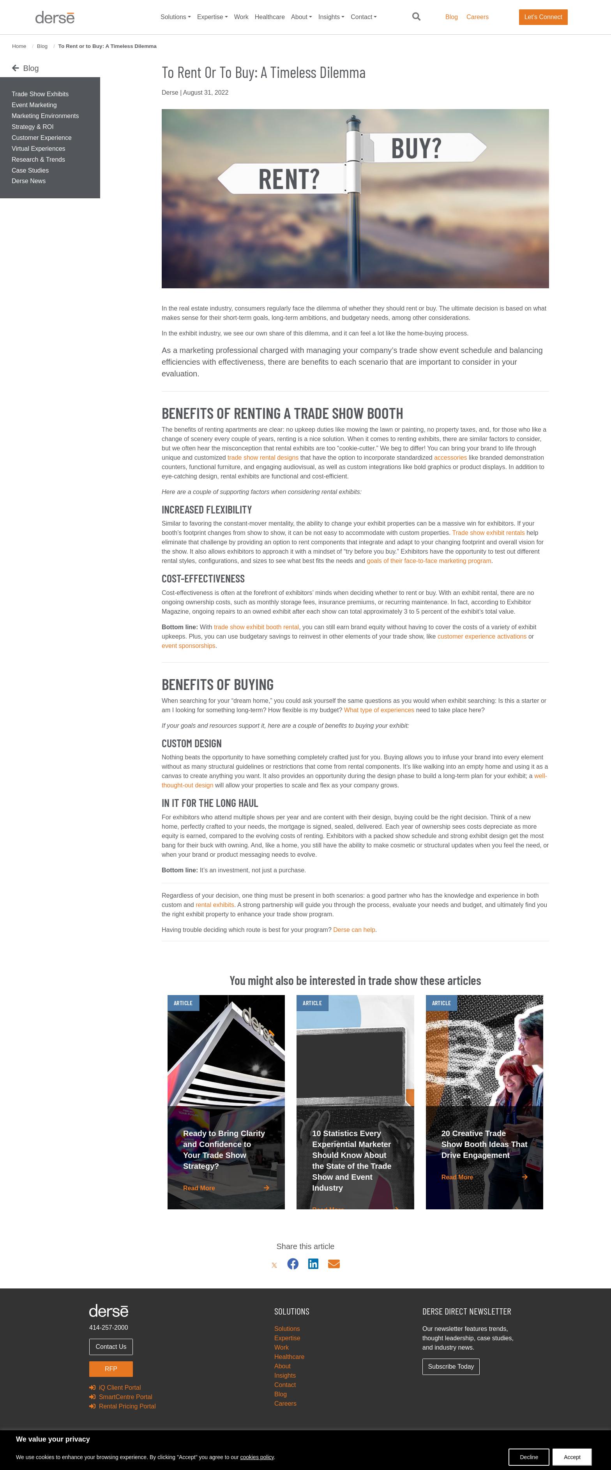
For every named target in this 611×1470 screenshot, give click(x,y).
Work (241, 17)
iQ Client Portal (115, 1387)
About (299, 17)
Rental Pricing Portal (122, 1406)
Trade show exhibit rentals (488, 532)
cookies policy (257, 1457)
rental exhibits (215, 905)
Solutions (173, 17)
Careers (477, 17)
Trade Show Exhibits (40, 94)
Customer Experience (42, 137)
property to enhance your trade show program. (270, 914)
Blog (451, 17)
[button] (416, 17)
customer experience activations (482, 636)
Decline (529, 1457)
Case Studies (30, 170)
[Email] (334, 1264)
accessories (450, 457)
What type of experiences (379, 710)
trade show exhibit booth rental (256, 627)
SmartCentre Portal (120, 1397)
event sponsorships (188, 645)
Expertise (210, 17)
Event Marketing (34, 105)
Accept (572, 1457)
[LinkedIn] (313, 1264)
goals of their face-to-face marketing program (429, 561)
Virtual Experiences (38, 148)
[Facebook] (293, 1264)
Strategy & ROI (33, 127)
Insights (329, 17)
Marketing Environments (45, 116)
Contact (361, 17)
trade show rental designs (263, 457)
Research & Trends (38, 159)
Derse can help (354, 929)
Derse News (29, 181)
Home (19, 46)
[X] (274, 1264)
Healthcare (270, 17)
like (432, 636)
